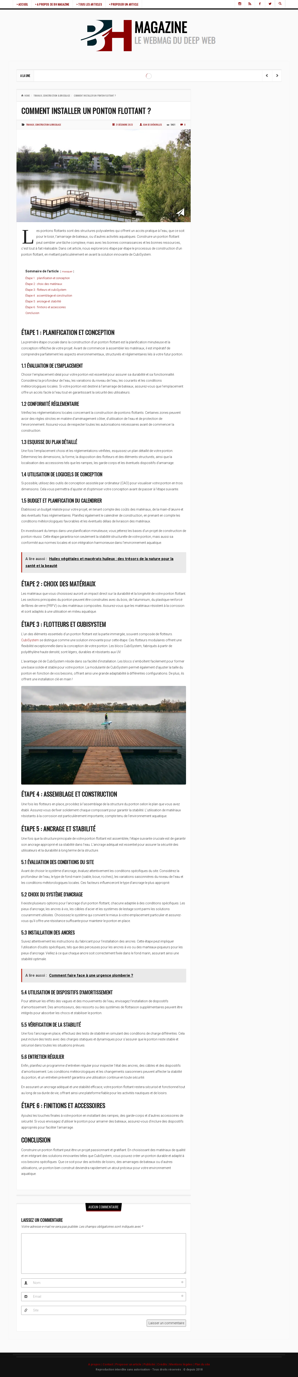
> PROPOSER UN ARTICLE (124, 4)
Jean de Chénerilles (151, 124)
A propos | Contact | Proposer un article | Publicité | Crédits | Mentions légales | (141, 1364)
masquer (67, 271)
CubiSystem (30, 640)
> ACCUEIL (22, 4)
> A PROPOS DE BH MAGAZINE (52, 4)
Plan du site (202, 1364)
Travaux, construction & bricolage (52, 95)
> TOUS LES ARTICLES (89, 4)
